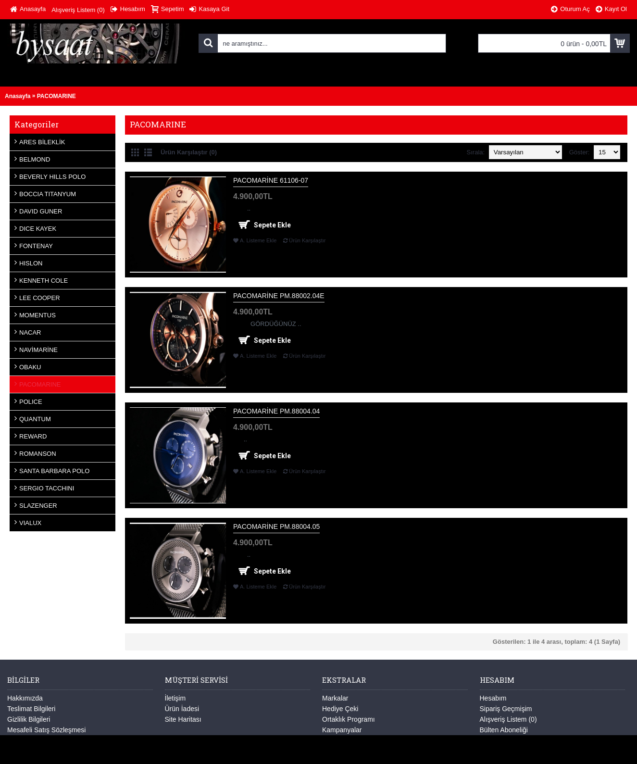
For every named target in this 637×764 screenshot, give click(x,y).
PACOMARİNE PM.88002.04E (279, 296)
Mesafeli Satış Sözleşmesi (46, 730)
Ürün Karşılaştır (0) (189, 152)
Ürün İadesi (182, 709)
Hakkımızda (25, 698)
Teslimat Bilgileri (31, 709)
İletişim (175, 698)
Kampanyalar (342, 730)
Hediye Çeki (340, 709)
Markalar (335, 698)
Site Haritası (183, 719)
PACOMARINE (56, 96)
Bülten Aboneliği (504, 730)
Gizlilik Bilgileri (28, 719)
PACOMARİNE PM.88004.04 (276, 411)
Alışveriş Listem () (508, 719)
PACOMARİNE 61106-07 (270, 180)
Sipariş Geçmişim (506, 709)
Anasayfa (17, 96)
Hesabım (493, 698)
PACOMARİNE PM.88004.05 (276, 526)
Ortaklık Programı (348, 719)
